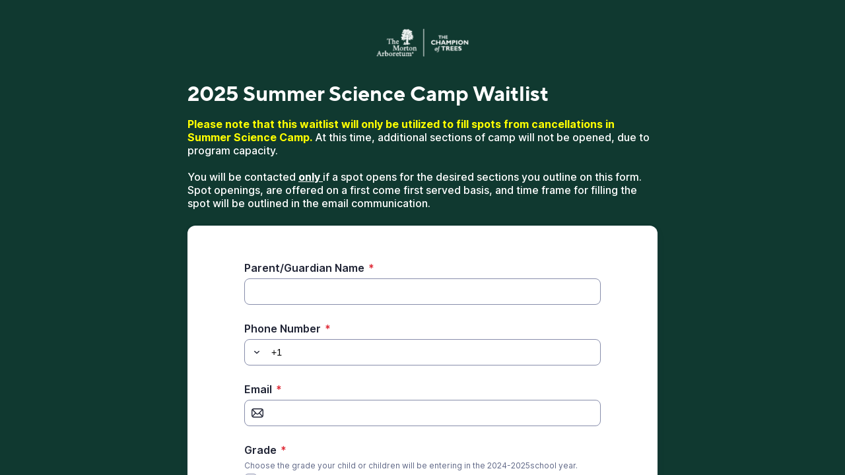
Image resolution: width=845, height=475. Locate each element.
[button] (255, 352)
